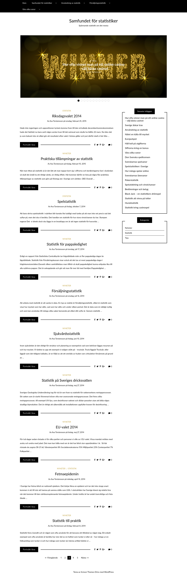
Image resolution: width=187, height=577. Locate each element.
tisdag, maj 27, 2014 (76, 385)
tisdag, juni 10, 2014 (76, 339)
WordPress (109, 572)
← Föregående (51, 557)
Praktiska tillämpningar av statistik (67, 159)
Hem (24, 3)
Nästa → (85, 557)
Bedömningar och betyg (136, 189)
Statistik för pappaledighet (67, 244)
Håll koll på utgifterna (135, 143)
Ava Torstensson (95, 72)
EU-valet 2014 (67, 427)
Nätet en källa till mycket (137, 134)
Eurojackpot (131, 139)
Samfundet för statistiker (42, 3)
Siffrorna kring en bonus (137, 148)
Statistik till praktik (66, 521)
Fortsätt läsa (29, 144)
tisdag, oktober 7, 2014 (76, 206)
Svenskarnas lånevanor (136, 175)
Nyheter (67, 153)
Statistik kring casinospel (137, 207)
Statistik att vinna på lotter (138, 198)
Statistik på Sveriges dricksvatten (67, 380)
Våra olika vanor (28, 9)
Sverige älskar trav (134, 125)
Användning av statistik (70, 3)
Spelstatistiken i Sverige (136, 166)
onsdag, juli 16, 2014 (76, 296)
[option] (93, 66)
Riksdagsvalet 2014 (67, 116)
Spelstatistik (66, 201)
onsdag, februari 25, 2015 (76, 121)
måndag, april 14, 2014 (76, 479)
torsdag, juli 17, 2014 (76, 249)
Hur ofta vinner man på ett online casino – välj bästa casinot (93, 66)
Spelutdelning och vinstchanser (140, 184)
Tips (93, 61)
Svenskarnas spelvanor (136, 161)
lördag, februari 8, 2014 (76, 526)
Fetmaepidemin (67, 474)
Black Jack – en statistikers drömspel (143, 193)
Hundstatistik (131, 203)
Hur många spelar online (137, 171)
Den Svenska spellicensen (137, 157)
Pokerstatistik (131, 180)
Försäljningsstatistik (98, 3)
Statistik (66, 111)
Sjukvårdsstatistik (66, 334)
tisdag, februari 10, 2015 (76, 164)
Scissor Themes (87, 572)
